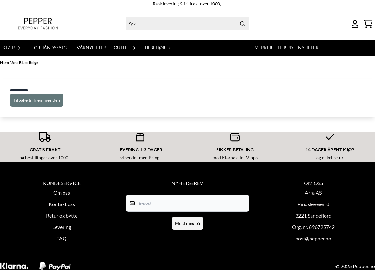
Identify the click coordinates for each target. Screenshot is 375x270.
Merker (263, 47)
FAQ (62, 238)
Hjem (5, 62)
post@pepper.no (313, 238)
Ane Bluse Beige (24, 62)
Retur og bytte (61, 215)
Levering (61, 227)
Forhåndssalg (49, 47)
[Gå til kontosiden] (355, 24)
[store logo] (38, 23)
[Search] (243, 23)
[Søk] (187, 23)
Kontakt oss (62, 204)
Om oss (61, 193)
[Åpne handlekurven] (368, 24)
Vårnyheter (91, 47)
